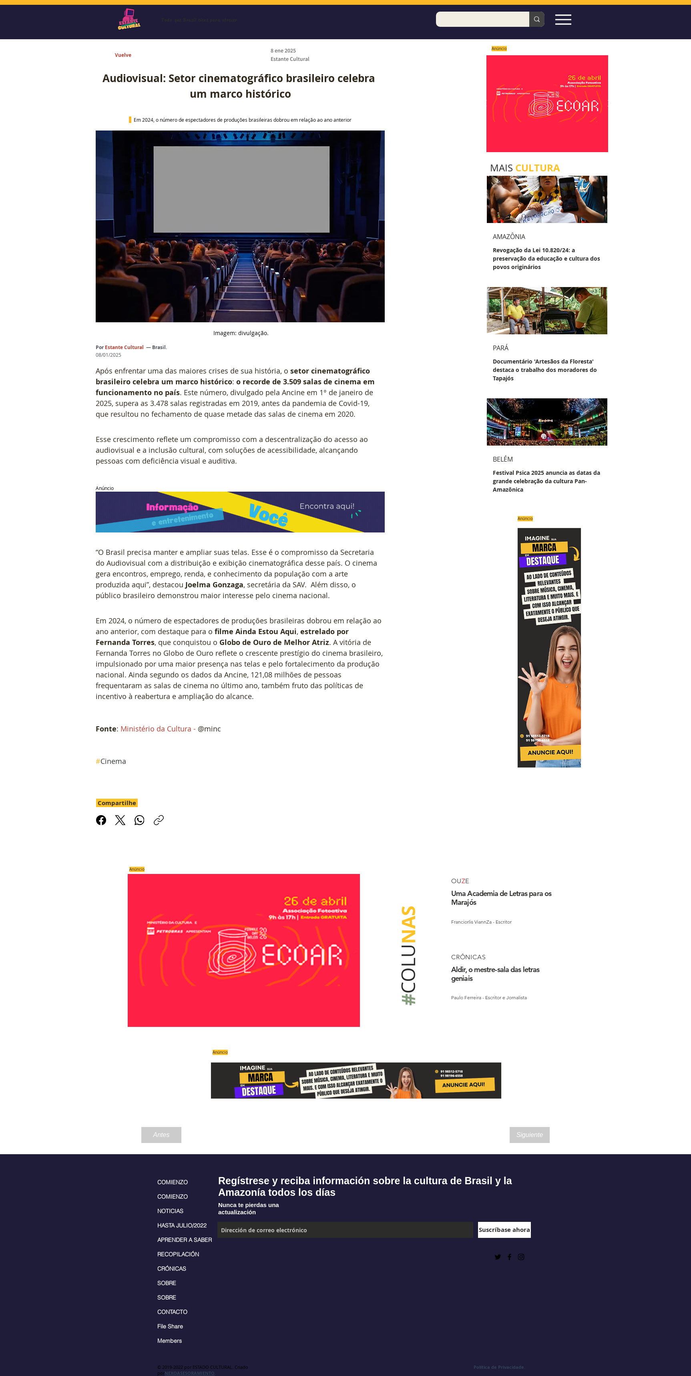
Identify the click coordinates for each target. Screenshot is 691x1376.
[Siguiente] (530, 1135)
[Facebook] (101, 820)
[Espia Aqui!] (563, 19)
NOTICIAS (170, 1211)
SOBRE (166, 1283)
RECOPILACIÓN (178, 1254)
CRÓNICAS (171, 1268)
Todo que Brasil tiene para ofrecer (199, 20)
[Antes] (161, 1135)
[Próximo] (609, 104)
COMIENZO (172, 1182)
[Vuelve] (132, 55)
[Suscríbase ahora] (504, 1230)
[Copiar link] (159, 820)
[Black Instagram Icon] (521, 1257)
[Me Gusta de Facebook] (237, 1257)
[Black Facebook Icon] (509, 1257)
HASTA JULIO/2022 (182, 1225)
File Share (170, 1326)
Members (169, 1340)
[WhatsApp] (140, 820)
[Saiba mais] (544, 103)
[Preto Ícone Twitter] (498, 1257)
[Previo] (485, 104)
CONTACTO (172, 1312)
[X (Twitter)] (120, 820)
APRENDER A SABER (183, 1239)
